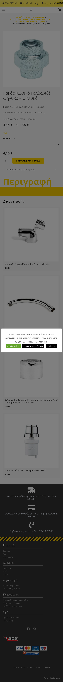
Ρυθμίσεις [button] (52, 346)
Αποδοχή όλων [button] (13, 346)
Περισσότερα (40, 341)
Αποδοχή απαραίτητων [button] (33, 346)
